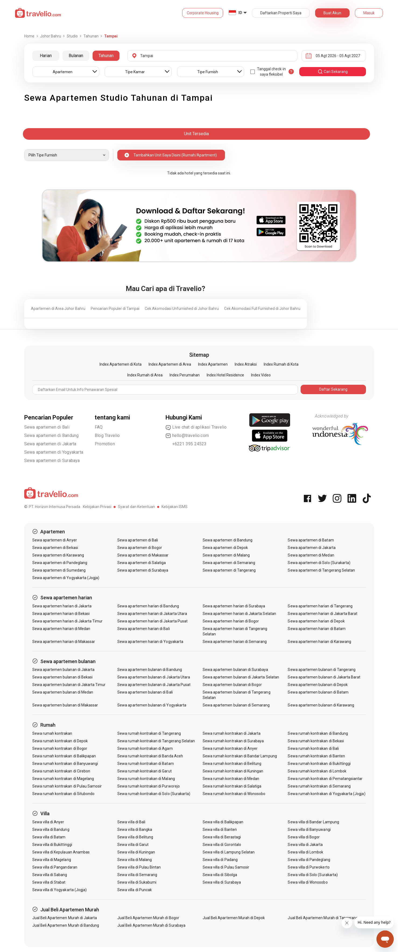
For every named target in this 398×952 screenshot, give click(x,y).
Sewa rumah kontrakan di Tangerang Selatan (156, 741)
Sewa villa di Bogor (304, 837)
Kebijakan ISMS (174, 507)
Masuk (369, 13)
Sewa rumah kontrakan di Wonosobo (234, 794)
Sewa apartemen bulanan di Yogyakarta (151, 705)
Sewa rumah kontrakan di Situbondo (63, 794)
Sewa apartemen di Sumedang (59, 570)
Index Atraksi (246, 364)
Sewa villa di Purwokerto (308, 867)
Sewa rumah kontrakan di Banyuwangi (65, 763)
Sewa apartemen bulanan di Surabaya (235, 669)
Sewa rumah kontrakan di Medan (231, 778)
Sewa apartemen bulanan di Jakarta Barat (324, 677)
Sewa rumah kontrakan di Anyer (230, 748)
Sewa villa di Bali (131, 822)
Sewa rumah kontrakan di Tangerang (149, 733)
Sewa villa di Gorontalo (222, 844)
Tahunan (106, 55)
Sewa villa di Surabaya (222, 882)
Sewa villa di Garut (133, 844)
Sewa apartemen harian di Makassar (63, 641)
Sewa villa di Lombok (305, 852)
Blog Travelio (107, 435)
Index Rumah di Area (145, 375)
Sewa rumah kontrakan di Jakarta (232, 733)
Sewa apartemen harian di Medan (61, 628)
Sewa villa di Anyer (48, 822)
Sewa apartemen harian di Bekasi (61, 613)
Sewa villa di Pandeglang (309, 860)
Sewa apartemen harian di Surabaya (234, 606)
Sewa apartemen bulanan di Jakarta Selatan (241, 677)
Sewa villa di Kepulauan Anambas (61, 852)
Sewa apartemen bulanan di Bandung (149, 669)
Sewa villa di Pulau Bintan (139, 867)
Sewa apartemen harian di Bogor (231, 621)
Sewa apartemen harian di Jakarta (62, 606)
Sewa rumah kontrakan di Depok (60, 741)
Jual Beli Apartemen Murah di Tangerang (323, 918)
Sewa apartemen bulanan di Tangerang (321, 669)
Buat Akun (332, 13)
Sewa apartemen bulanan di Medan (62, 692)
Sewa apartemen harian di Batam (317, 628)
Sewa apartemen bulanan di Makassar (65, 705)
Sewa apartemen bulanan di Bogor (232, 684)
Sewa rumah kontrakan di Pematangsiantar (325, 778)
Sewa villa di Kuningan (136, 852)
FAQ (99, 427)
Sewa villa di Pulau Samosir (226, 867)
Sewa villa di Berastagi (222, 837)
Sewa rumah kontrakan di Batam (145, 763)
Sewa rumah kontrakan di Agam (144, 748)
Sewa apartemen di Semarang (229, 563)
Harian (46, 55)
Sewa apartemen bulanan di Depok (318, 684)
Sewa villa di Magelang (51, 860)
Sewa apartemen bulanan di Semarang (236, 705)
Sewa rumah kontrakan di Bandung (318, 733)
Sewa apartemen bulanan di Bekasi (62, 677)
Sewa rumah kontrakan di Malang (146, 778)
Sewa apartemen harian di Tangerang (320, 606)
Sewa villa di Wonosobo (307, 882)
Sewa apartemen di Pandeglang (59, 563)
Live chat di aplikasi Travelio (196, 427)
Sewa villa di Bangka (134, 829)
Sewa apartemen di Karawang (58, 555)
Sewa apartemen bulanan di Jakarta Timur (69, 684)
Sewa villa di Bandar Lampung (313, 822)
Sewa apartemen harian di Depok (316, 621)
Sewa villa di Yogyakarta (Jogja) (59, 890)
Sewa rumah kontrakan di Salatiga (232, 786)
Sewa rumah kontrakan (52, 733)
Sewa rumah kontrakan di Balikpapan (64, 756)
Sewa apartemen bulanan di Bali (145, 692)
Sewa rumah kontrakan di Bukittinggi (319, 763)
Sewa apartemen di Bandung (51, 435)
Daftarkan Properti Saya (280, 13)
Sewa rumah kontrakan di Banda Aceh (150, 756)
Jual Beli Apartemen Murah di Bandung (65, 925)
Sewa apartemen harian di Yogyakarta (150, 641)
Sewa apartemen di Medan (311, 555)
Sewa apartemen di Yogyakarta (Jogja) (66, 578)
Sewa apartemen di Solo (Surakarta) (319, 563)
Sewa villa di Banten (220, 829)
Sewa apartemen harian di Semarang (235, 641)
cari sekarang (333, 71)
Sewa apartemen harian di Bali (143, 628)
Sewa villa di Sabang (49, 875)
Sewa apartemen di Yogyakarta (53, 452)
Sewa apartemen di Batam (311, 540)
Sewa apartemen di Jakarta (50, 443)
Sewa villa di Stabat (49, 882)
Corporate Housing (203, 13)
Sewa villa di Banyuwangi (309, 829)
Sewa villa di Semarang (137, 875)
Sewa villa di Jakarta (305, 844)
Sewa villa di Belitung (135, 837)
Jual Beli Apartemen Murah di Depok (234, 918)
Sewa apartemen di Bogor (139, 547)
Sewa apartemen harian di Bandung (148, 606)
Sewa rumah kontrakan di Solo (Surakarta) (153, 794)
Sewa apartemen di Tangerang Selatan (321, 570)
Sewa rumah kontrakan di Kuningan (233, 771)
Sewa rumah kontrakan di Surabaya (233, 741)
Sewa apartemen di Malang (226, 555)
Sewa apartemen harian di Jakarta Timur (67, 621)
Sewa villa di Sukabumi (136, 882)
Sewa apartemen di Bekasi (55, 547)
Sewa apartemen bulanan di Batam (318, 692)
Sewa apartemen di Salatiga (141, 563)
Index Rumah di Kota (281, 364)
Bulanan (76, 55)
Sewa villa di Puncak (134, 890)
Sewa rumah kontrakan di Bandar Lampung (240, 756)
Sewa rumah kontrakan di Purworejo (148, 786)
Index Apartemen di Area (170, 364)
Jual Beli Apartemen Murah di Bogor (148, 918)
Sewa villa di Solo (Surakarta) (313, 875)
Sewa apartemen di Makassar (142, 555)
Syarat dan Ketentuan (136, 507)
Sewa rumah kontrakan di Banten (316, 756)
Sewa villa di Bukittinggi (52, 844)
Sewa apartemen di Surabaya (52, 460)
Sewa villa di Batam (49, 837)
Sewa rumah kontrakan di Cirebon (61, 771)
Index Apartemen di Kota (121, 364)
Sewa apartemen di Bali (46, 427)
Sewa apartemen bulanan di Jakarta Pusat (154, 684)
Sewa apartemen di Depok (225, 547)
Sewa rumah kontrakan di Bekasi (316, 741)
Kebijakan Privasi (97, 507)
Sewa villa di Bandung (50, 829)
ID (240, 12)
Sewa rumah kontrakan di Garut (144, 771)
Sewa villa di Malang (134, 860)
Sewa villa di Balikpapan (223, 822)
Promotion (105, 443)
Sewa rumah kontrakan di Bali (313, 748)
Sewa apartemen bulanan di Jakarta (63, 669)
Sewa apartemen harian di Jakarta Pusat (152, 621)
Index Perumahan (185, 375)
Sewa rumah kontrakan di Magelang (63, 778)
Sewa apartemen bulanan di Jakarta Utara (153, 677)
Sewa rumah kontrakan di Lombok (317, 771)
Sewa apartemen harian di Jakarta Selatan (239, 613)
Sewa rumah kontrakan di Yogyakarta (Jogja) (326, 794)
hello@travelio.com (187, 435)
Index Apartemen (213, 364)
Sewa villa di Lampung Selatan (229, 852)
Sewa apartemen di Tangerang (229, 570)
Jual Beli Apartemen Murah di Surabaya (151, 925)
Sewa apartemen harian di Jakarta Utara (152, 613)
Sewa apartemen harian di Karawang (319, 641)
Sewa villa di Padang (220, 860)
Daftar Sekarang (333, 389)
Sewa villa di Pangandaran (54, 867)
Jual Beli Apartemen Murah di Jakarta (64, 918)
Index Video (261, 375)
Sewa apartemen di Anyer (54, 540)
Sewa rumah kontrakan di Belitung (232, 763)
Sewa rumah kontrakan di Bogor (59, 748)
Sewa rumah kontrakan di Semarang (319, 786)
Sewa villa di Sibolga (220, 875)
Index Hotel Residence (225, 375)
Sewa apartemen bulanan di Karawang (321, 705)
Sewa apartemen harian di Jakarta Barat (322, 613)
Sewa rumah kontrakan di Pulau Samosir (67, 786)
